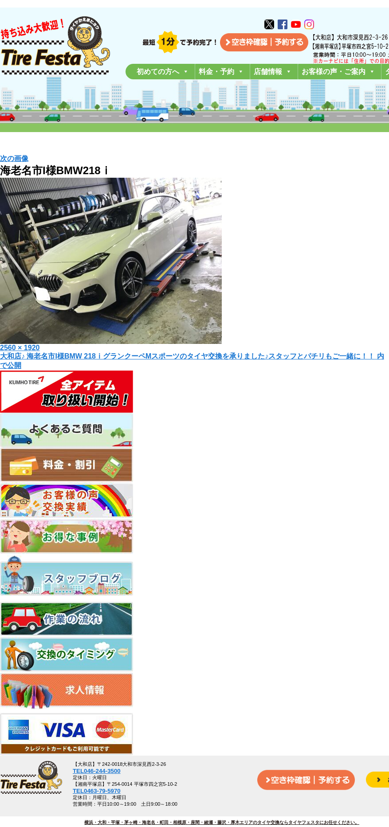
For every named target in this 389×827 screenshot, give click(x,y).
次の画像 (14, 158)
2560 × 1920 (19, 347)
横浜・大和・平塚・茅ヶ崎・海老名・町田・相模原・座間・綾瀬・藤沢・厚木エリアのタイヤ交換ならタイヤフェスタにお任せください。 (221, 822)
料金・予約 (221, 71)
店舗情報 (273, 71)
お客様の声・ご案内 (338, 71)
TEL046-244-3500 (97, 771)
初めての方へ (163, 71)
